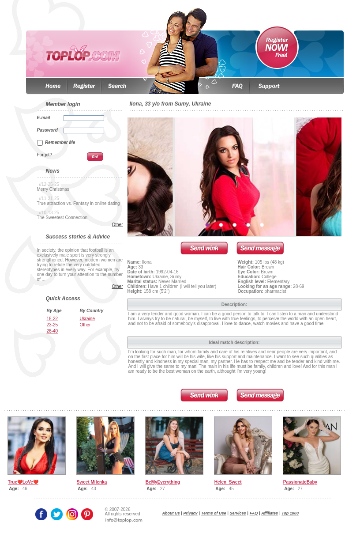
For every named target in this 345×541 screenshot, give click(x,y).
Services (238, 513)
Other (117, 224)
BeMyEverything (163, 482)
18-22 (52, 318)
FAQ (254, 513)
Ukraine (87, 318)
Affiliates (269, 513)
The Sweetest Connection (62, 217)
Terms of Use (213, 513)
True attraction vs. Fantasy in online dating (78, 203)
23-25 (52, 324)
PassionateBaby (300, 482)
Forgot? (44, 154)
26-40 (52, 331)
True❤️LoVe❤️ (23, 482)
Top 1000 (290, 513)
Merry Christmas (53, 189)
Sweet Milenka (92, 482)
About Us (171, 513)
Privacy (191, 513)
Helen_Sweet (228, 482)
